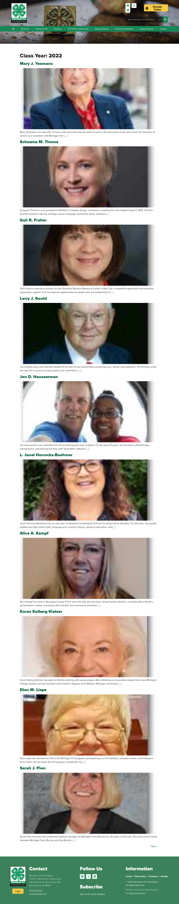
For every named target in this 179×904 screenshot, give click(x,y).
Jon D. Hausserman (39, 377)
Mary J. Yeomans (36, 63)
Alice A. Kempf (34, 533)
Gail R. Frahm (33, 220)
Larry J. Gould (33, 298)
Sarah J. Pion (33, 768)
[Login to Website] (17, 891)
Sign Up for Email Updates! (92, 893)
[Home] (13, 29)
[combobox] (144, 19)
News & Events (102, 28)
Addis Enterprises (137, 893)
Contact (163, 28)
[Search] (165, 19)
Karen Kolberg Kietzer (41, 611)
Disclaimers (153, 876)
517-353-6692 (35, 890)
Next (155, 846)
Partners (58, 28)
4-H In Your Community (78, 28)
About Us (25, 28)
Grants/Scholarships (124, 28)
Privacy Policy (140, 876)
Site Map (164, 876)
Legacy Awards (146, 28)
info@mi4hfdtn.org (37, 893)
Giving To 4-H (41, 28)
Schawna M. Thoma (39, 142)
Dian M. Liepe (33, 690)
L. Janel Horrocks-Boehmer (46, 455)
